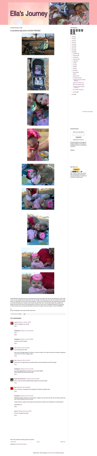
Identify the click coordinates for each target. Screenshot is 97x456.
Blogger (62, 452)
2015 (73, 44)
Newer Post (13, 441)
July (74, 62)
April (74, 68)
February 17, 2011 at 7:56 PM (24, 322)
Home (38, 441)
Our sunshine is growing (78, 89)
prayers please (76, 75)
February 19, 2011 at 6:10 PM (25, 411)
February (75, 72)
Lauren (16, 322)
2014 (73, 46)
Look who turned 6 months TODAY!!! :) (78, 87)
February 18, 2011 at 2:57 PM (26, 368)
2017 (73, 40)
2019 (73, 36)
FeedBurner (81, 139)
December (75, 53)
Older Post (63, 441)
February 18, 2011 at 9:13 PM (32, 378)
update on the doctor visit (78, 82)
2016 (73, 42)
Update (74, 74)
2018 (73, 38)
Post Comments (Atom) (21, 444)
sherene (16, 411)
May (74, 66)
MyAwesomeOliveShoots (20, 378)
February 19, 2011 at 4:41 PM (26, 395)
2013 (73, 48)
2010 (73, 94)
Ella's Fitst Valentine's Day (78, 84)
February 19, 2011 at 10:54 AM (23, 387)
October (75, 57)
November (75, 55)
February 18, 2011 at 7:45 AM (23, 360)
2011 (73, 51)
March (74, 70)
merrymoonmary (50, 452)
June (74, 64)
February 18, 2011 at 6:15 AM (23, 347)
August (74, 61)
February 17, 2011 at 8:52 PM (26, 330)
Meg (15, 387)
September (75, 59)
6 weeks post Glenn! (77, 77)
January (75, 92)
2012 (73, 49)
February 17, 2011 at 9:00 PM (26, 339)
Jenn (15, 360)
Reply (15, 326)
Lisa (15, 347)
